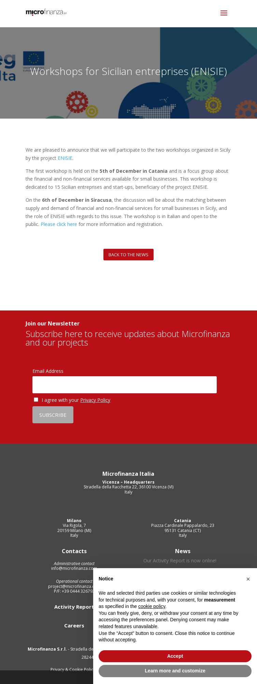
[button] (248, 579)
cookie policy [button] (151, 606)
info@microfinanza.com (74, 568)
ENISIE (65, 158)
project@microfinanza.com (74, 586)
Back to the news (128, 255)
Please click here (59, 224)
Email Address (47, 371)
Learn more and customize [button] (175, 670)
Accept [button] (175, 656)
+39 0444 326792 (78, 591)
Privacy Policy (95, 400)
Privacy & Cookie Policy (73, 669)
